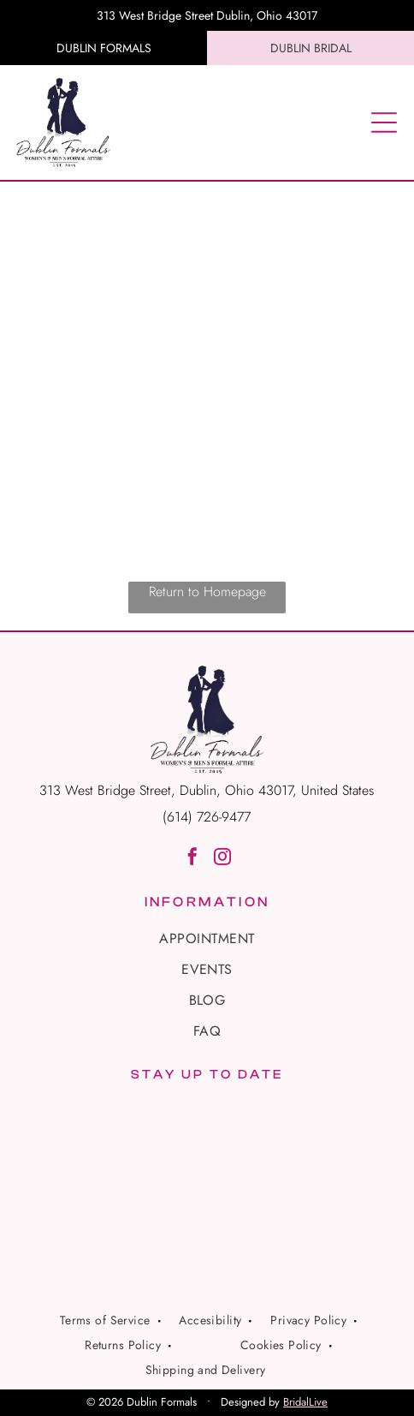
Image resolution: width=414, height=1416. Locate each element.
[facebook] (192, 859)
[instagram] (222, 859)
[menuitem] (207, 938)
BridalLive (305, 1402)
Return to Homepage (207, 591)
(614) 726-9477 (207, 817)
